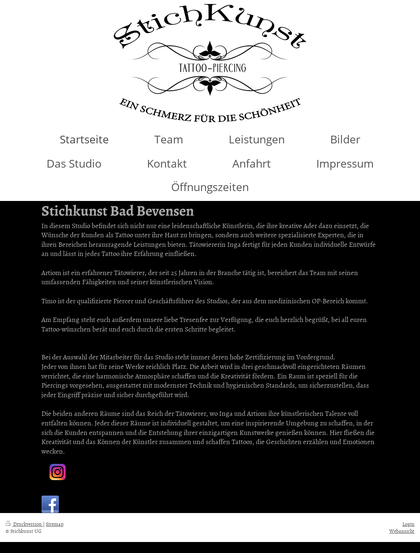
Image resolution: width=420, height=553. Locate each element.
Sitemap (54, 524)
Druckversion (24, 524)
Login (408, 524)
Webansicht (402, 531)
